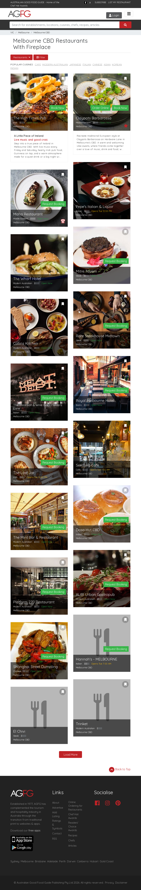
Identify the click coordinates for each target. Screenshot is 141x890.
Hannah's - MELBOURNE (96, 659)
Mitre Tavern (86, 271)
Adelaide (52, 861)
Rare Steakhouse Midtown (98, 336)
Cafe (38, 64)
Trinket (82, 724)
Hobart (94, 861)
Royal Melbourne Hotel (95, 401)
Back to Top (120, 769)
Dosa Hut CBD (88, 530)
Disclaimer (121, 882)
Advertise (57, 807)
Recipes (72, 835)
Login (114, 15)
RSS (54, 838)
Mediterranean (83, 122)
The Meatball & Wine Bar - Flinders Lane (37, 406)
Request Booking (53, 204)
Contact (57, 833)
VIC (12, 32)
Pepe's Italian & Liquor (94, 207)
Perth (62, 861)
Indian (14, 68)
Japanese (75, 64)
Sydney (14, 861)
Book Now (57, 108)
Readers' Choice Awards (73, 826)
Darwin (71, 861)
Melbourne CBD (42, 32)
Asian (107, 64)
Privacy (109, 882)
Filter (40, 57)
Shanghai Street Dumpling (35, 667)
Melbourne (23, 32)
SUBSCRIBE (100, 2)
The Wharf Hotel (27, 279)
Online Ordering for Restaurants (75, 806)
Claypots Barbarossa (93, 118)
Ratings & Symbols (57, 824)
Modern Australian (55, 64)
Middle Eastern (20, 218)
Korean (117, 64)
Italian (87, 64)
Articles (72, 845)
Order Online (100, 108)
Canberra (82, 861)
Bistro (79, 405)
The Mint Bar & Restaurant (35, 537)
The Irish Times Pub (29, 118)
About (55, 802)
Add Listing (56, 814)
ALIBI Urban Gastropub (95, 595)
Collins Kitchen (25, 343)
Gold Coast (106, 861)
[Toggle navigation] (129, 14)
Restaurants (20, 57)
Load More (70, 754)
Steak (78, 275)
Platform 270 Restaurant (33, 602)
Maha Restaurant (28, 214)
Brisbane (40, 861)
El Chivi (19, 731)
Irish (15, 122)
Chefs (71, 840)
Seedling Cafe (87, 465)
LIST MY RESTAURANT (119, 2)
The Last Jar (23, 473)
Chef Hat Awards (19, 5)
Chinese (97, 64)
